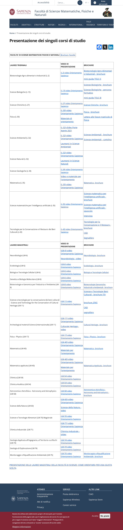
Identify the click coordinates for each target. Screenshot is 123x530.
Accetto (95, 516)
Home (12, 33)
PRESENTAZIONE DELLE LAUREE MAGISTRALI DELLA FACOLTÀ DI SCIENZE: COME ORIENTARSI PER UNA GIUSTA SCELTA (60, 466)
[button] (87, 2)
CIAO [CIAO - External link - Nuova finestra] (91, 494)
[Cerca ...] (79, 2)
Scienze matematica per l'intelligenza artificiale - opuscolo (95, 207)
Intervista (88, 216)
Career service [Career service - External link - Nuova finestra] (69, 505)
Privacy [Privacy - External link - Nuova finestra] (40, 507)
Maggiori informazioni (21, 527)
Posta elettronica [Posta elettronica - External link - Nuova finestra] (71, 494)
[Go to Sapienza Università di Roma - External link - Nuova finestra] (22, 11)
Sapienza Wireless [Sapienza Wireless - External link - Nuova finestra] (71, 499)
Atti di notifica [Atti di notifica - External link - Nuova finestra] (43, 501)
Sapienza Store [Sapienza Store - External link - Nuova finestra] (96, 499)
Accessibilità (43, 2)
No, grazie (105, 517)
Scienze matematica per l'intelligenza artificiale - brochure (95, 196)
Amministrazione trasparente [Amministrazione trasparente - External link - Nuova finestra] (45, 495)
